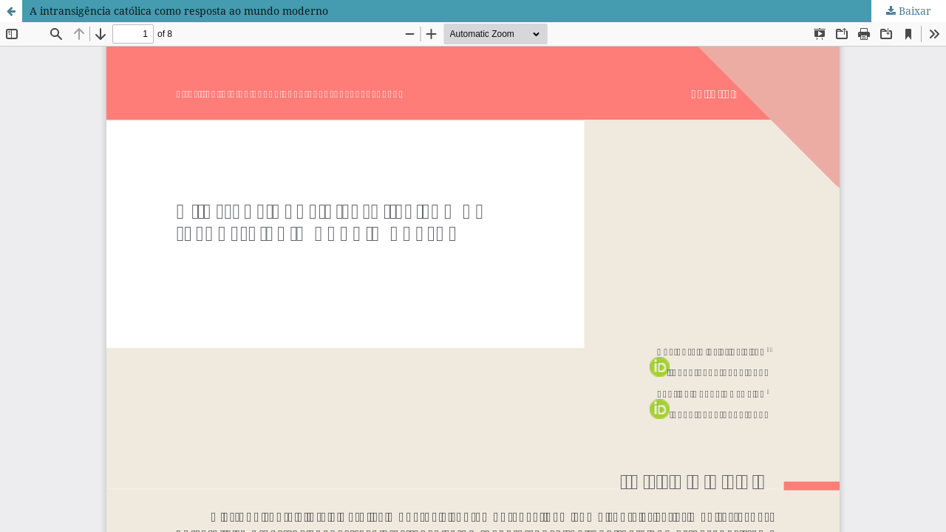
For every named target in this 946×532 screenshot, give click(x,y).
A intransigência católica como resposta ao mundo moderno (179, 11)
